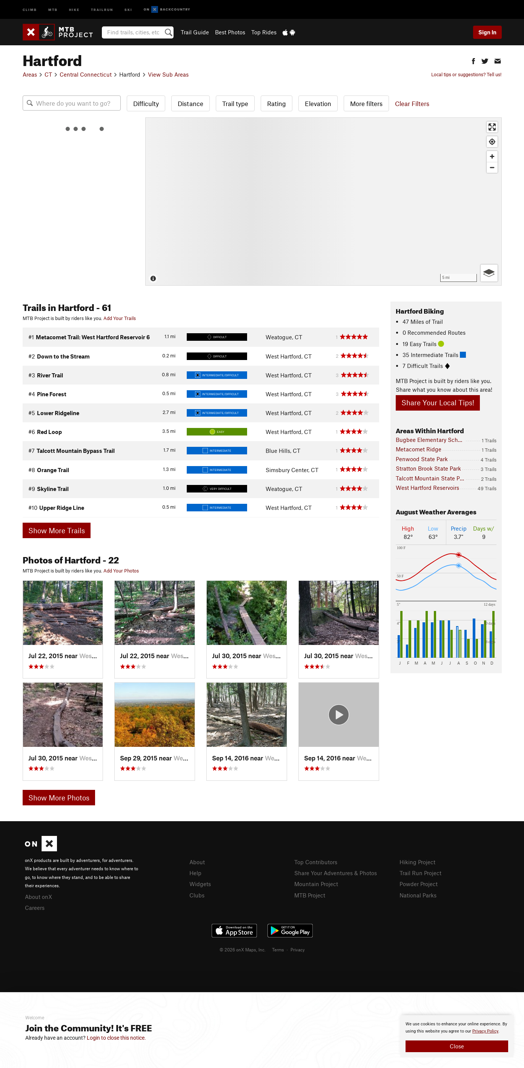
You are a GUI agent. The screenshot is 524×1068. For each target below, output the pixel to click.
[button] (473, 60)
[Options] (489, 273)
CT (48, 74)
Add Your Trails (119, 318)
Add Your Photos (121, 571)
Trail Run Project (420, 872)
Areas (30, 74)
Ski (128, 9)
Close (457, 1046)
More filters (366, 103)
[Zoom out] (492, 167)
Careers (35, 907)
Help (195, 872)
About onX (38, 896)
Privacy (297, 949)
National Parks (418, 895)
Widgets (200, 883)
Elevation (318, 103)
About (197, 862)
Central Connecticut (86, 74)
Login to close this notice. (116, 1038)
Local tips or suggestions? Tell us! (466, 74)
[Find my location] (492, 141)
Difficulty (146, 103)
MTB (53, 9)
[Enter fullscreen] (492, 127)
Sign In (487, 32)
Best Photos (230, 32)
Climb (30, 9)
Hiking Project (417, 862)
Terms (278, 949)
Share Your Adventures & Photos (335, 872)
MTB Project (309, 895)
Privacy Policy (485, 1031)
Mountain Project (316, 883)
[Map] (323, 201)
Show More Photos (58, 797)
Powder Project (419, 883)
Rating (276, 103)
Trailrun (102, 9)
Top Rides (264, 32)
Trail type (235, 103)
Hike (74, 9)
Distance (190, 103)
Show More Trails (56, 530)
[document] (457, 1036)
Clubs (196, 895)
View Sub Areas (168, 74)
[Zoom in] (492, 156)
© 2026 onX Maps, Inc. (243, 949)
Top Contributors (315, 862)
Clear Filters (412, 103)
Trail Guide (195, 32)
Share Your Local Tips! (437, 402)
